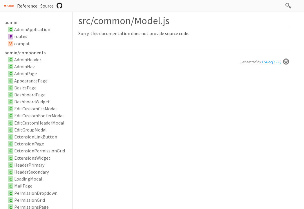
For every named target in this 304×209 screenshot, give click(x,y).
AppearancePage (31, 81)
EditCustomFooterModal (39, 115)
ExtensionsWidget (32, 158)
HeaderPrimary (29, 165)
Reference (27, 6)
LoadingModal (28, 179)
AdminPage (25, 73)
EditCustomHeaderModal (39, 123)
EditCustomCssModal (35, 108)
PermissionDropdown (35, 193)
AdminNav (24, 66)
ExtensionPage (29, 144)
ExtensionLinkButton (35, 137)
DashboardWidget (32, 102)
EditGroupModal (30, 130)
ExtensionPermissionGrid (39, 151)
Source (47, 6)
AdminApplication (32, 29)
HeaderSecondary (31, 172)
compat (22, 43)
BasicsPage (25, 88)
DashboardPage (30, 95)
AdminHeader (27, 59)
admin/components (25, 52)
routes (20, 36)
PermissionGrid (29, 200)
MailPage (23, 186)
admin (10, 22)
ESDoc (275, 62)
